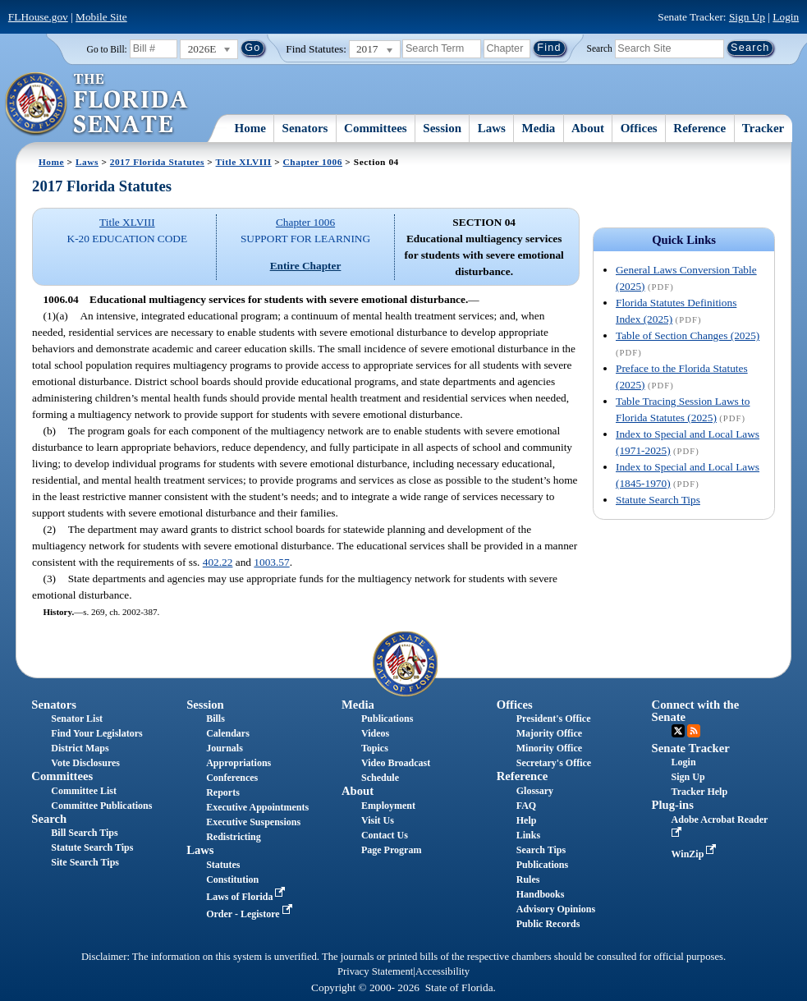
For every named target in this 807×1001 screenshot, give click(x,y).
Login (786, 17)
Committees (375, 128)
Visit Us (377, 820)
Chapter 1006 (312, 162)
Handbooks (540, 894)
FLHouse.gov (38, 17)
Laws (492, 128)
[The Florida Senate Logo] (97, 104)
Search (599, 48)
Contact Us (384, 835)
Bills (215, 718)
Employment (388, 805)
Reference (699, 128)
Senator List (77, 718)
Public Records (548, 924)
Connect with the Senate (696, 710)
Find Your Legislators (96, 733)
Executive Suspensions (253, 822)
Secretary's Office (553, 763)
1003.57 (271, 562)
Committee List (84, 791)
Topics (374, 748)
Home (250, 128)
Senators (305, 128)
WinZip (696, 854)
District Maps (79, 748)
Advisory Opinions (555, 909)
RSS (693, 730)
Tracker (763, 128)
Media (539, 128)
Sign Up (747, 17)
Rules (528, 879)
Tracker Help (700, 791)
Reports (223, 792)
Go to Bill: (107, 49)
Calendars (228, 733)
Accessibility (442, 971)
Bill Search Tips (84, 832)
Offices (639, 128)
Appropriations (238, 763)
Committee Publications (101, 805)
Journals (224, 748)
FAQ (526, 805)
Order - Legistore (251, 914)
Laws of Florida (247, 896)
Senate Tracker (691, 748)
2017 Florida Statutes (157, 162)
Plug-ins (673, 804)
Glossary (534, 791)
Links (528, 835)
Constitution (232, 879)
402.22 (218, 562)
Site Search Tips (85, 862)
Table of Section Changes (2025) (687, 335)
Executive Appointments (257, 807)
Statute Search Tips (658, 500)
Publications (387, 718)
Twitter (678, 730)
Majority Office (549, 733)
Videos (375, 733)
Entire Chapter (306, 265)
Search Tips (541, 850)
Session (442, 128)
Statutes (223, 864)
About (587, 128)
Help (526, 820)
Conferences (232, 777)
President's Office (553, 718)
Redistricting (233, 837)
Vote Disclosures (85, 763)
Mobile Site (101, 17)
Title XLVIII (244, 162)
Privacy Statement (375, 971)
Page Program (391, 850)
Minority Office (549, 748)
